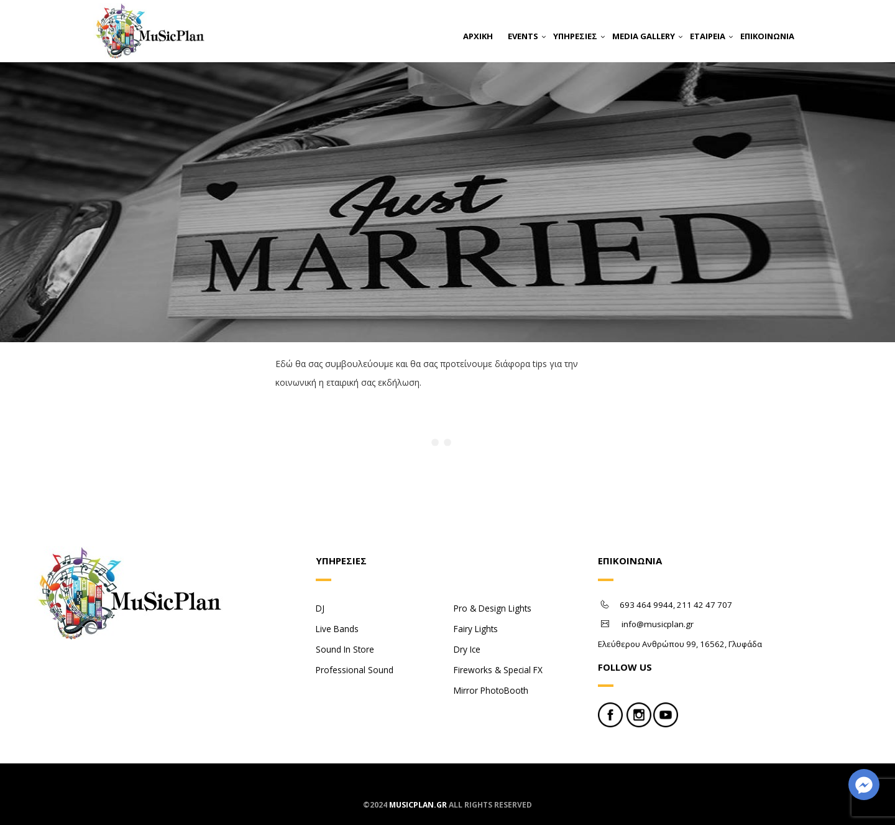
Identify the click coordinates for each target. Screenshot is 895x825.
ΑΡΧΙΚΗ (478, 36)
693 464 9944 (646, 604)
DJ (320, 608)
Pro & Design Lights (492, 608)
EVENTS (523, 36)
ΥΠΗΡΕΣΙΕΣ (575, 36)
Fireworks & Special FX (498, 670)
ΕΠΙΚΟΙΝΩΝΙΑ (767, 36)
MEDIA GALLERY (643, 36)
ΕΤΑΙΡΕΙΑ (707, 36)
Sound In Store (345, 649)
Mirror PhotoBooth (491, 690)
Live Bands (337, 629)
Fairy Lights (476, 629)
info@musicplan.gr (658, 624)
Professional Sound (354, 670)
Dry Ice (467, 649)
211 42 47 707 (704, 604)
